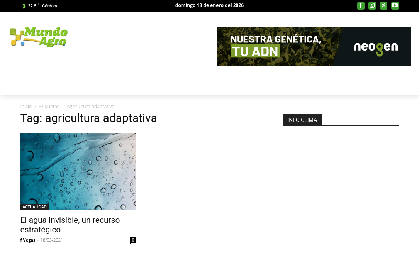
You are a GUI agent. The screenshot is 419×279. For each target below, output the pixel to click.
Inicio (26, 106)
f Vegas (28, 240)
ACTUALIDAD (35, 207)
